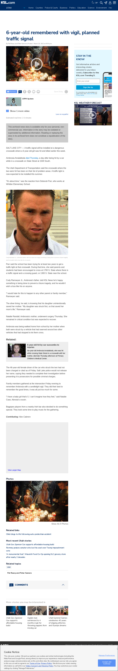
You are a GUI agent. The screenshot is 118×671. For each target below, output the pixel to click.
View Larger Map (14, 470)
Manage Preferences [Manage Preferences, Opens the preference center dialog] (107, 655)
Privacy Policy (46, 663)
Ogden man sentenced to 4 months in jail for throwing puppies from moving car (37, 623)
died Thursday (32, 158)
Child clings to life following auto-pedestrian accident (28, 534)
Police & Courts (51, 7)
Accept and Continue (106, 663)
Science (91, 7)
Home (31, 7)
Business (63, 7)
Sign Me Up (88, 87)
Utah (9, 567)
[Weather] (94, 2)
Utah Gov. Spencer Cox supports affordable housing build (30, 544)
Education (82, 7)
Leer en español (62, 114)
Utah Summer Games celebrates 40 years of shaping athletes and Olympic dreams (58, 622)
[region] (59, 658)
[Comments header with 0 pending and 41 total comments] (37, 585)
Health (111, 7)
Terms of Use (91, 93)
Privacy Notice (80, 95)
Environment (101, 7)
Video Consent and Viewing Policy (39, 666)
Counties (39, 7)
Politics (72, 7)
